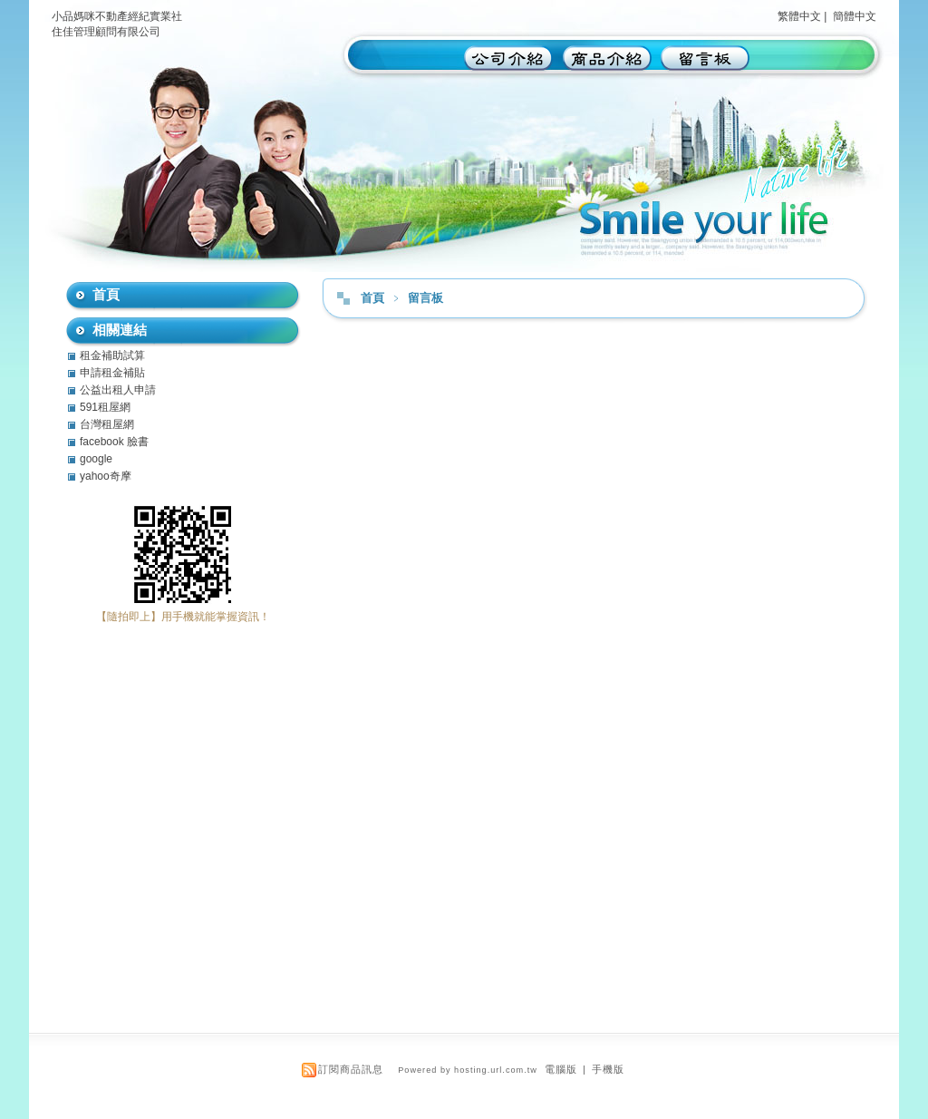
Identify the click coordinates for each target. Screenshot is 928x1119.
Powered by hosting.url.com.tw (467, 1070)
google (96, 458)
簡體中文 (854, 16)
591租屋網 (105, 407)
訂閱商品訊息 (350, 1069)
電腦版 (561, 1069)
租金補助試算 (112, 355)
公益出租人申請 (118, 390)
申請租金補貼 (112, 372)
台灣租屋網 (107, 424)
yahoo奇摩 (105, 476)
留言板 (425, 298)
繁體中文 (799, 16)
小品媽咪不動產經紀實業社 (117, 16)
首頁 (372, 298)
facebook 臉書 (114, 441)
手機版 (608, 1069)
